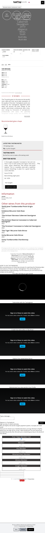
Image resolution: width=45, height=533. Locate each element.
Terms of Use (22, 526)
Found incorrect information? (12, 92)
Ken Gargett (11, 148)
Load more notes (11, 187)
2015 (6, 64)
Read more (27, 116)
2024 (3, 208)
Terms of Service (22, 479)
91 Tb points (16, 96)
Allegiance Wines (22, 30)
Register (22, 481)
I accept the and (23, 479)
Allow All (30, 529)
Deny (16, 529)
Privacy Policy (30, 526)
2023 (3, 64)
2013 (9, 64)
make (15, 155)
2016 (3, 217)
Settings (23, 529)
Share (41, 423)
